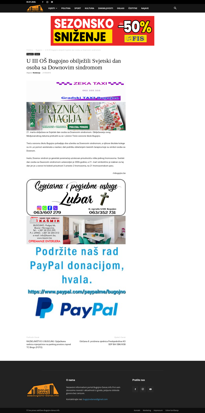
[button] (175, 8)
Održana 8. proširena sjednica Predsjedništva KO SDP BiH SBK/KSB (103, 343)
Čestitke (132, 8)
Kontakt (137, 410)
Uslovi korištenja (172, 410)
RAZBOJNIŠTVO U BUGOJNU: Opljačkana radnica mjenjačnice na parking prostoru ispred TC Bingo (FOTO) (48, 344)
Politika (65, 8)
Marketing (147, 410)
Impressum (158, 410)
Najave (145, 8)
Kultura (89, 8)
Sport (77, 8)
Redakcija (36, 73)
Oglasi (120, 8)
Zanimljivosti (105, 8)
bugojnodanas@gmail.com (95, 399)
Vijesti (52, 8)
